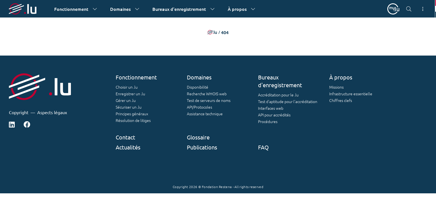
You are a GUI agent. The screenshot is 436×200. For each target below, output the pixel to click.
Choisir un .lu (127, 87)
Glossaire (198, 137)
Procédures (268, 121)
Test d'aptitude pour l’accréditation (287, 101)
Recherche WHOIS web (207, 93)
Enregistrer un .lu (130, 93)
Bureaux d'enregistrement (280, 81)
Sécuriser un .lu (129, 107)
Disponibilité (197, 87)
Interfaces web (270, 108)
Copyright (18, 112)
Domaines (199, 77)
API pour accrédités (274, 115)
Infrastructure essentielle (350, 93)
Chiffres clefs (340, 100)
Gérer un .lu (126, 100)
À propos (340, 77)
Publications (202, 147)
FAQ (263, 147)
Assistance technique (205, 113)
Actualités (128, 147)
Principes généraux (132, 113)
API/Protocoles (199, 107)
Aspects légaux (52, 112)
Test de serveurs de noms (209, 100)
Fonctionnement (136, 77)
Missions (336, 87)
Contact (125, 137)
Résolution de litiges (133, 120)
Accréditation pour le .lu (278, 95)
